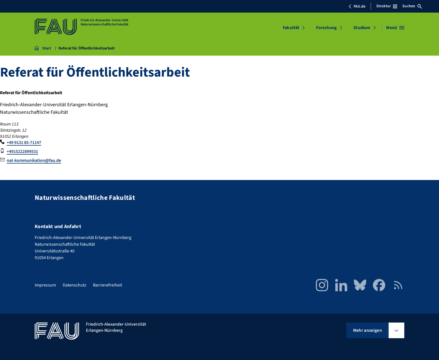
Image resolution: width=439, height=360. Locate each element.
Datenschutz (74, 285)
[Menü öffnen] (395, 28)
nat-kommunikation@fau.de (34, 160)
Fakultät (291, 28)
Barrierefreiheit (107, 285)
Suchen (412, 6)
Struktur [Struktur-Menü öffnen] (386, 6)
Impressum (45, 285)
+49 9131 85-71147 (24, 142)
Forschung (326, 28)
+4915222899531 (22, 151)
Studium (361, 28)
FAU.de (357, 6)
